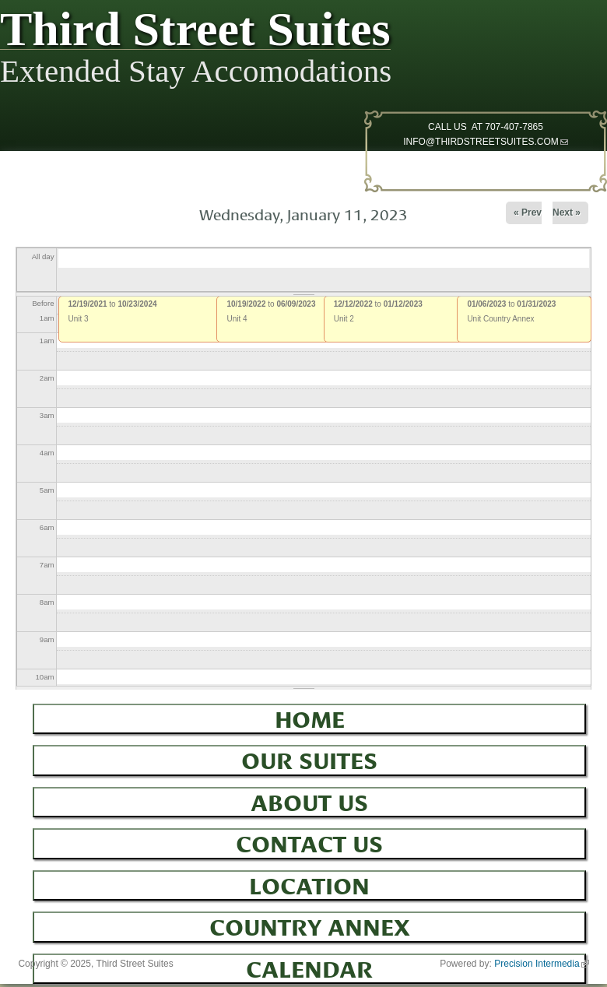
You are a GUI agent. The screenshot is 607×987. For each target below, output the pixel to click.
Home (310, 717)
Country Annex (309, 924)
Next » (567, 212)
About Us (309, 800)
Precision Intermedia (541, 963)
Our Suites (309, 758)
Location (309, 883)
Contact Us (309, 841)
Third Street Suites (195, 33)
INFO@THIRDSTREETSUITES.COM (485, 141)
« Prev (528, 212)
